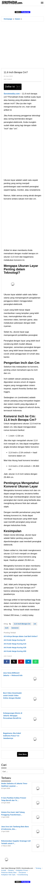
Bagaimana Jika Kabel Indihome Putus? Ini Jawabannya (12, 735)
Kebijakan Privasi (22, 870)
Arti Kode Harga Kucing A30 (15, 647)
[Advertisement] (22, 44)
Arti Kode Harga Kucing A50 (15, 651)
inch (6, 628)
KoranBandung (22, 875)
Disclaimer (22, 872)
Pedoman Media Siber (9, 872)
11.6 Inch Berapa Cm (22, 624)
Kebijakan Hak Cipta (8, 875)
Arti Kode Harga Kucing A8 (14, 640)
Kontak (3, 870)
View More (22, 754)
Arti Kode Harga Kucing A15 (15, 644)
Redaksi (11, 870)
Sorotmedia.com (12, 94)
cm (35, 624)
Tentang (38, 868)
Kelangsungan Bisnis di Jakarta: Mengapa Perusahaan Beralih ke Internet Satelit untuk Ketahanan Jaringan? (12, 718)
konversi (15, 628)
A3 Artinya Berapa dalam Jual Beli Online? (21, 636)
